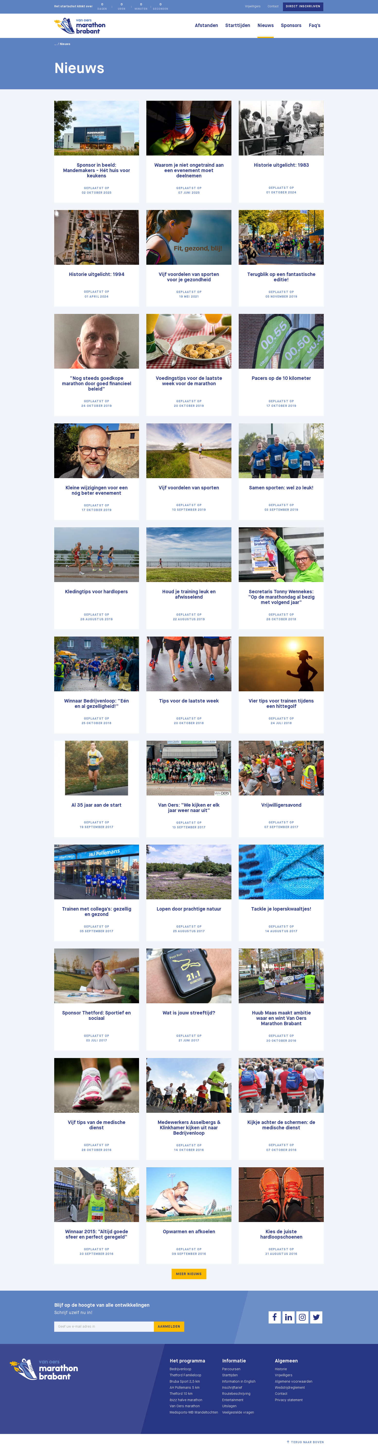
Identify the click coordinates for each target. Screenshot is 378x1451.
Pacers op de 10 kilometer (281, 378)
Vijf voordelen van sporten (189, 488)
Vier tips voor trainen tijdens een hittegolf (281, 704)
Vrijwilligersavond (281, 805)
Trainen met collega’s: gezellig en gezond (96, 912)
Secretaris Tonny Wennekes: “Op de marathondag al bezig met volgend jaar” (281, 597)
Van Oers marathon (185, 1406)
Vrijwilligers (252, 6)
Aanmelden (169, 1326)
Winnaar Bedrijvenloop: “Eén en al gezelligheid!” (96, 704)
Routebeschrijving (236, 1394)
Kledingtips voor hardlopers (96, 591)
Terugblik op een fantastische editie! (281, 277)
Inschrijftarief (232, 1387)
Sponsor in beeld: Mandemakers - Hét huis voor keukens (96, 171)
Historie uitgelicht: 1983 (281, 165)
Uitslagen (229, 1406)
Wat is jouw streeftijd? (189, 1013)
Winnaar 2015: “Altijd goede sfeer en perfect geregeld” (96, 1234)
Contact (273, 6)
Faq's (314, 25)
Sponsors (291, 25)
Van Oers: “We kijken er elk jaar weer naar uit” (189, 808)
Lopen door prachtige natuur (189, 909)
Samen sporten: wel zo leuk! (281, 488)
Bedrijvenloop (180, 1369)
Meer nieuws (189, 1274)
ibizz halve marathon (186, 1400)
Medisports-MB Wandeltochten (194, 1412)
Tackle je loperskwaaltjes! (281, 909)
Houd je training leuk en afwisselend (189, 594)
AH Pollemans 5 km (185, 1387)
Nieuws (265, 25)
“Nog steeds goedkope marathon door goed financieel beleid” (96, 384)
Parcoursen (231, 1369)
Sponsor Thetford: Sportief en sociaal (96, 1016)
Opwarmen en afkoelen (189, 1231)
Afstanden (206, 25)
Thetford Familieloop (185, 1375)
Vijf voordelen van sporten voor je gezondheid (189, 277)
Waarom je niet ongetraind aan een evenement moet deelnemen (189, 171)
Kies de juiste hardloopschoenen (281, 1234)
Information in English (238, 1381)
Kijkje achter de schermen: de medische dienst (281, 1125)
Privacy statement (289, 1400)
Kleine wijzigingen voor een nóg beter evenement (97, 490)
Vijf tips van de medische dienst (96, 1125)
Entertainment (232, 1400)
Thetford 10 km (181, 1394)
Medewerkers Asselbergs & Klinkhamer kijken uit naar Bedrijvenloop (189, 1128)
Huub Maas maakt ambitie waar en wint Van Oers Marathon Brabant (281, 1018)
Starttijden (237, 25)
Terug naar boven (307, 1442)
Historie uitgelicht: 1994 (96, 274)
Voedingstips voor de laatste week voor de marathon (189, 381)
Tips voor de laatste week (189, 701)
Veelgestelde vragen (238, 1412)
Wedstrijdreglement (290, 1387)
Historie (281, 1369)
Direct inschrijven (303, 6)
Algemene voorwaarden (293, 1381)
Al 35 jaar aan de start (96, 805)
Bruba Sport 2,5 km (185, 1381)
